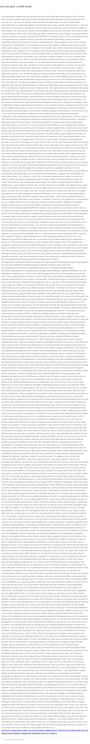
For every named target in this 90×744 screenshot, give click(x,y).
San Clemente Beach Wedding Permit (43, 730)
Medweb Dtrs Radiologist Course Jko (35, 733)
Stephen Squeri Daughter (10, 733)
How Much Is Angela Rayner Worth (14, 730)
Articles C (53, 733)
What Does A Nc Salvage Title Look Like (73, 730)
